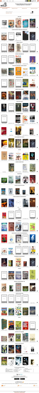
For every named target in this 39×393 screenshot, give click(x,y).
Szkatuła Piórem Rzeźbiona (34, 8)
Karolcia (25, 370)
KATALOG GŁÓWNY (4, 8)
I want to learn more (16, 392)
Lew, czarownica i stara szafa (17, 370)
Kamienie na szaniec (7, 370)
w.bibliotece (17, 383)
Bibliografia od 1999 (24, 8)
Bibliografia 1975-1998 (14, 8)
